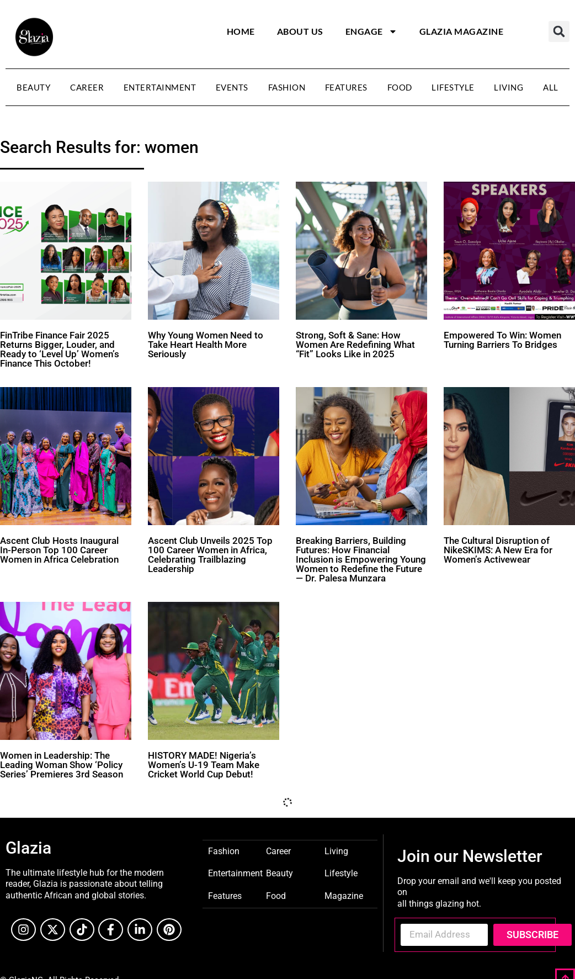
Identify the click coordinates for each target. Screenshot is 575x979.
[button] (559, 31)
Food (399, 87)
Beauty (33, 87)
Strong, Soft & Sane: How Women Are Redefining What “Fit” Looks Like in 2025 (355, 344)
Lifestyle (453, 87)
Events (232, 87)
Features (346, 87)
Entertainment (160, 87)
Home (241, 31)
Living (508, 87)
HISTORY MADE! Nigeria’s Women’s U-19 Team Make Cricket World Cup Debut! (203, 765)
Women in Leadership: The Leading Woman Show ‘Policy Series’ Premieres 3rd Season (61, 765)
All (550, 87)
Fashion (287, 87)
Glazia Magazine (461, 31)
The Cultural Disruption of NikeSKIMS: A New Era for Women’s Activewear (498, 550)
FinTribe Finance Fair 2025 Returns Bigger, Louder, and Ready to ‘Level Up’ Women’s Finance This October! (59, 349)
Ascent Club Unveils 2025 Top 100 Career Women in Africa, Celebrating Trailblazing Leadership (210, 554)
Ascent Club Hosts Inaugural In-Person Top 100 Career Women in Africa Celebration (59, 550)
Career (87, 87)
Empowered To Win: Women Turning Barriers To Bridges (502, 340)
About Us (300, 31)
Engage (371, 31)
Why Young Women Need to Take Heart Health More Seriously (205, 344)
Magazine (343, 895)
